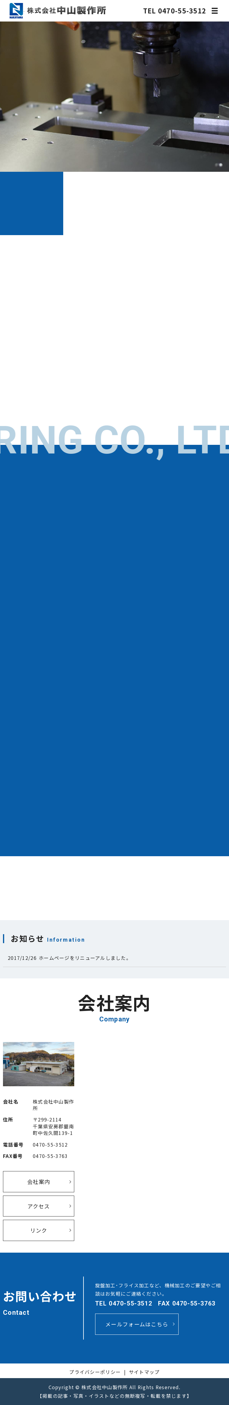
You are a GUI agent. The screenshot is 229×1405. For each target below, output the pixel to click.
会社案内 (38, 1181)
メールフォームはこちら (136, 1324)
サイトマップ (144, 1371)
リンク (38, 1230)
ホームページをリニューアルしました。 (85, 957)
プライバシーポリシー (95, 1371)
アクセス (38, 1206)
